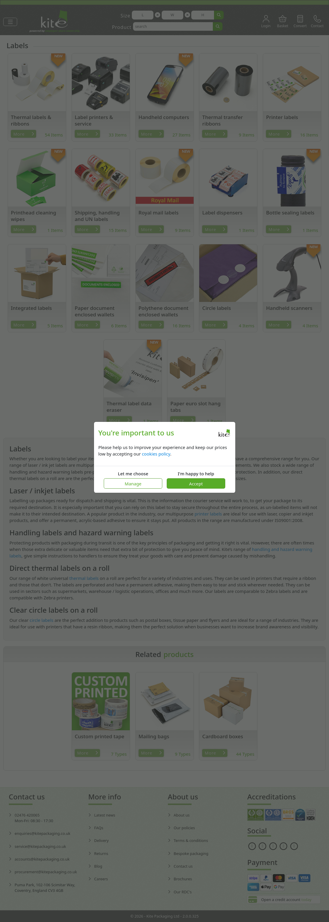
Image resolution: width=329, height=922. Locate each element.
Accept (196, 484)
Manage (133, 484)
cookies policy (156, 454)
